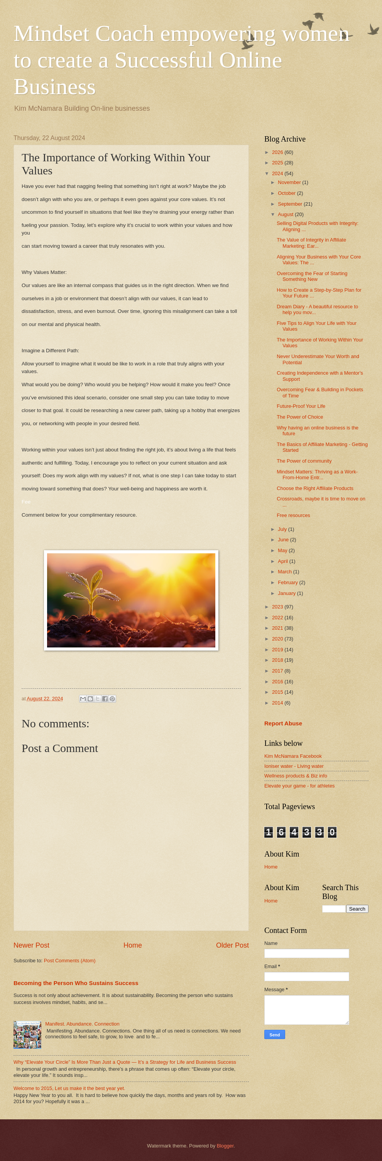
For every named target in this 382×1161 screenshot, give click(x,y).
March (285, 572)
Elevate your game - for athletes (299, 786)
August (286, 214)
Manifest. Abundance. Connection (82, 1024)
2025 (278, 163)
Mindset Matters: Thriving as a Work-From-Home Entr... (317, 474)
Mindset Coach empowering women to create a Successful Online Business (182, 59)
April (283, 561)
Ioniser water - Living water (294, 766)
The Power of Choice (300, 417)
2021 (278, 628)
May (283, 550)
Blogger (225, 1146)
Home (132, 945)
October (287, 193)
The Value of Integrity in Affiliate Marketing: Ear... (311, 242)
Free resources (293, 515)
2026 (278, 152)
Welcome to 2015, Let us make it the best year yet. (69, 1088)
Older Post (232, 945)
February (288, 582)
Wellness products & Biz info (295, 776)
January (287, 593)
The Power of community (304, 461)
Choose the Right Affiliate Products (315, 488)
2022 (278, 617)
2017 (278, 671)
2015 (278, 692)
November (290, 182)
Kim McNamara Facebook (293, 756)
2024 (278, 173)
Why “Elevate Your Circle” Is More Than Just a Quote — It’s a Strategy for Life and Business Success (125, 1062)
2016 (278, 681)
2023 (278, 607)
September (291, 204)
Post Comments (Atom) (70, 960)
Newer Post (31, 945)
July (283, 529)
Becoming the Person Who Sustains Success (76, 983)
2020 (278, 639)
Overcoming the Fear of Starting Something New (312, 276)
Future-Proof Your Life (301, 406)
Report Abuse (283, 723)
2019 (278, 649)
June (284, 539)
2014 (278, 703)
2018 (278, 660)
